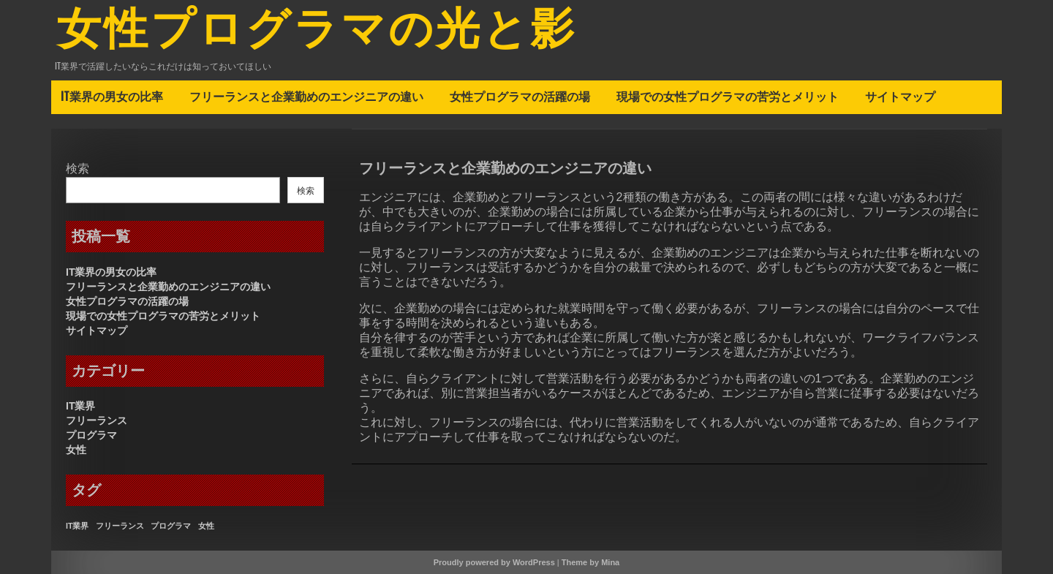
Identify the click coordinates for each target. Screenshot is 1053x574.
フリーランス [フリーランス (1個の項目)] (120, 525)
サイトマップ (900, 96)
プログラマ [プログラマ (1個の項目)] (171, 525)
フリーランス (96, 420)
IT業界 (80, 406)
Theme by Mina (590, 562)
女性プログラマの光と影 (317, 31)
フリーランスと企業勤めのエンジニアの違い (306, 96)
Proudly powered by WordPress (494, 562)
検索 (77, 168)
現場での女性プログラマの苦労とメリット (727, 96)
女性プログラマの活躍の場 (520, 96)
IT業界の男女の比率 (112, 96)
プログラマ (91, 435)
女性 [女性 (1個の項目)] (206, 525)
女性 (76, 450)
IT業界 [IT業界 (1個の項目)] (77, 525)
